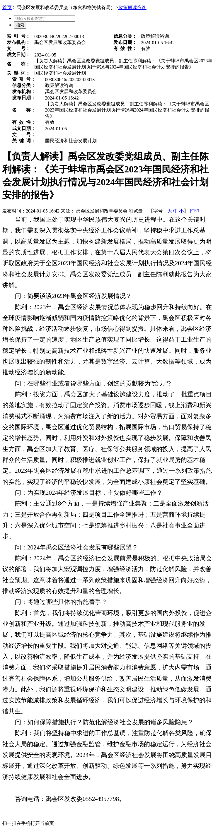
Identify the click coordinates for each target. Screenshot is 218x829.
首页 (7, 7)
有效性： (125, 48)
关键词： (18, 73)
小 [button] (181, 210)
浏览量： (138, 210)
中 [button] (175, 210)
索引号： (18, 36)
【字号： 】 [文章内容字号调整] (168, 210)
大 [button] (169, 210)
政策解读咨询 (132, 7)
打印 (194, 210)
